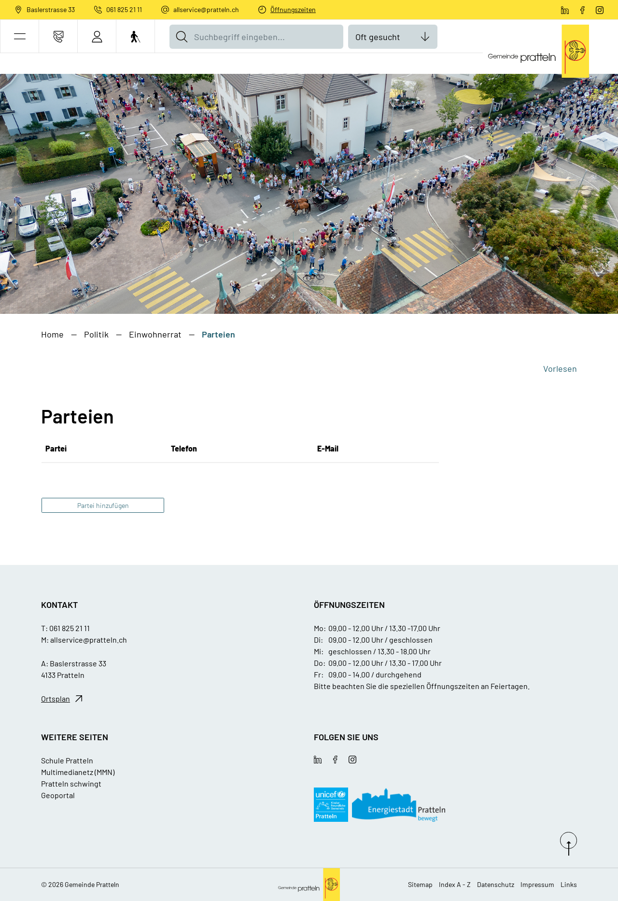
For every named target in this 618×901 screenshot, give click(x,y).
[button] (19, 36)
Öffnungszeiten (293, 9)
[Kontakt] (58, 36)
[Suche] (181, 37)
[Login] (97, 36)
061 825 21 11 (124, 9)
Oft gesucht (377, 36)
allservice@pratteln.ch (206, 9)
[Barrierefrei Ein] (135, 36)
